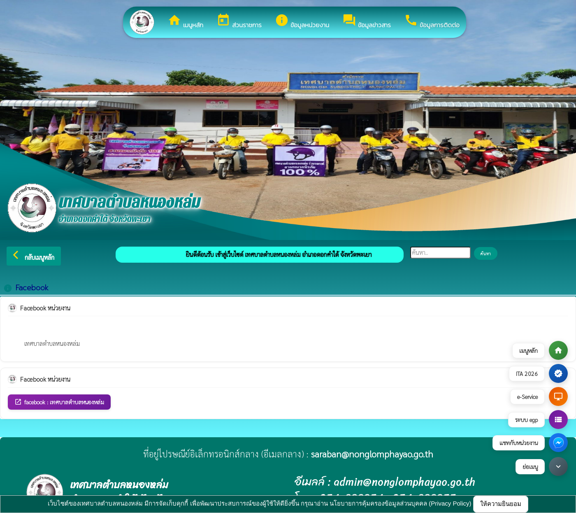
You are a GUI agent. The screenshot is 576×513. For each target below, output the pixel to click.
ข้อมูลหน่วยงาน (302, 21)
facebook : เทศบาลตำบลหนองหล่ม (59, 402)
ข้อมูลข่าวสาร (366, 21)
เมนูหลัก (185, 21)
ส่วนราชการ (239, 21)
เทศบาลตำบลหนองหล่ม (52, 343)
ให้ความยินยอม (500, 503)
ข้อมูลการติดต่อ (432, 21)
